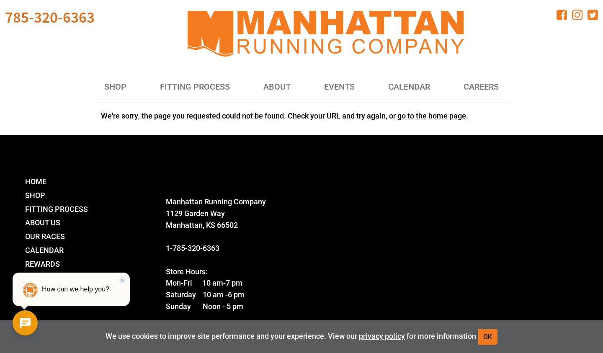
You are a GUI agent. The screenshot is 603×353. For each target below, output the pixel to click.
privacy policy (382, 335)
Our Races (45, 236)
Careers (481, 86)
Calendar (409, 86)
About (277, 86)
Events (339, 86)
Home (35, 181)
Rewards (42, 263)
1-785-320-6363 (192, 247)
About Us (42, 222)
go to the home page (431, 116)
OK (487, 336)
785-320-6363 (50, 17)
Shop (115, 86)
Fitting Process (195, 86)
